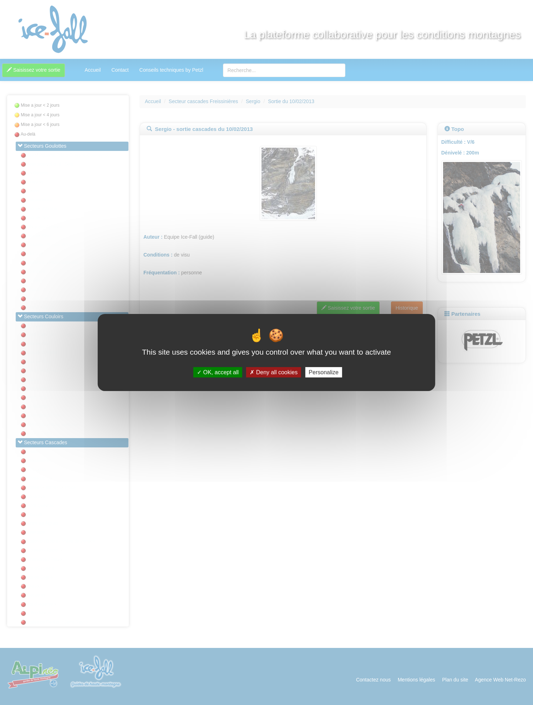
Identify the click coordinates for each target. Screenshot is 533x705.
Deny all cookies (274, 372)
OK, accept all (218, 372)
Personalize (324, 372)
